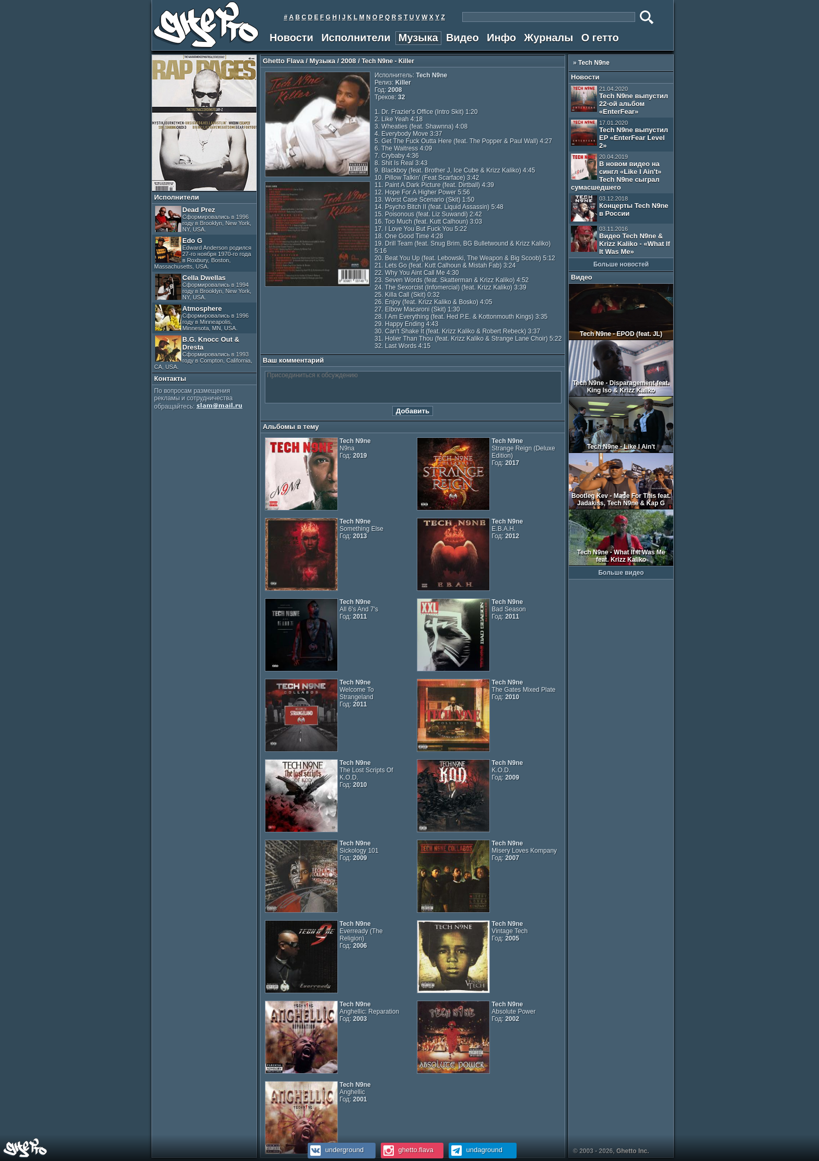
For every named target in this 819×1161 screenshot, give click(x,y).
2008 (348, 61)
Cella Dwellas (203, 287)
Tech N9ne (594, 62)
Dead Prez (203, 219)
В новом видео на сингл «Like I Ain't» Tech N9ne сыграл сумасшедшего (616, 172)
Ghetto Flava (283, 61)
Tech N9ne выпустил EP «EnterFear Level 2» (619, 134)
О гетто (600, 37)
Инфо (501, 37)
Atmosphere (202, 318)
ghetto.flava (407, 1150)
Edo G (202, 253)
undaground (475, 1150)
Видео (462, 37)
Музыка (418, 37)
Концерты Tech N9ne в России (620, 208)
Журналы (548, 37)
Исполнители (355, 37)
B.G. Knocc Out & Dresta (203, 352)
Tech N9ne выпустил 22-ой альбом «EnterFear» (619, 100)
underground (336, 1150)
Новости (291, 37)
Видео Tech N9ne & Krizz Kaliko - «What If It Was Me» (620, 241)
